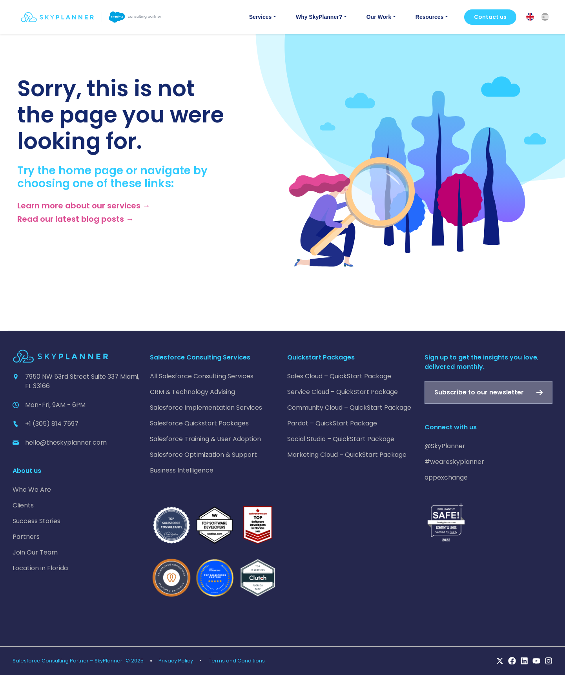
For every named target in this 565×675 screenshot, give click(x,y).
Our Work (379, 17)
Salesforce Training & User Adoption (205, 438)
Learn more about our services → (83, 205)
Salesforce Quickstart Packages (199, 423)
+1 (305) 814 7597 (51, 423)
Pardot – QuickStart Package (332, 423)
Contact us (490, 17)
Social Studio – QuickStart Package (340, 438)
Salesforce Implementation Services (206, 407)
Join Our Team (35, 552)
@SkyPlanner (445, 446)
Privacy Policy (176, 660)
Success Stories (36, 520)
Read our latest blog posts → (75, 218)
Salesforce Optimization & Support (203, 454)
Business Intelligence (181, 470)
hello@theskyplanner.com (66, 442)
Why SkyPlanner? (319, 17)
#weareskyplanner (454, 461)
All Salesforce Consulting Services (201, 376)
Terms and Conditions (237, 660)
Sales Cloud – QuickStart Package (339, 376)
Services (260, 17)
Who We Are (32, 489)
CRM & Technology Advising (192, 391)
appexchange (446, 477)
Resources (430, 17)
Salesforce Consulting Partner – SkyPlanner (67, 660)
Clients (23, 505)
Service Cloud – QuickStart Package (342, 391)
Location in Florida (40, 568)
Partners (26, 536)
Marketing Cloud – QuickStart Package (346, 454)
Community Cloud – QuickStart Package (349, 407)
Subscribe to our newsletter (479, 392)
